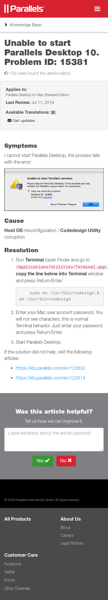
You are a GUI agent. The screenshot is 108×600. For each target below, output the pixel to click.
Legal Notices (71, 543)
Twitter (9, 572)
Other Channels (17, 588)
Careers (67, 535)
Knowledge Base (22, 26)
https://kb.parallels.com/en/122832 (50, 368)
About (65, 527)
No (66, 461)
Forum (9, 580)
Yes (42, 461)
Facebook (12, 564)
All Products (17, 519)
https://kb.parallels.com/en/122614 (50, 377)
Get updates (21, 120)
